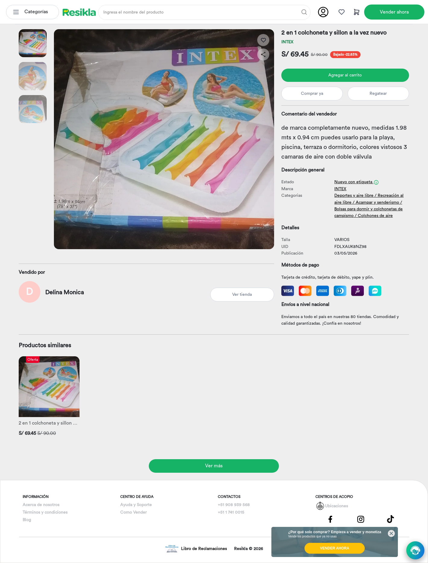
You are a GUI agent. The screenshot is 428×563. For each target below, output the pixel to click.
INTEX (287, 42)
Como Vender (133, 512)
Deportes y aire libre (353, 195)
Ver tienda (242, 294)
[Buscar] (304, 12)
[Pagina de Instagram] (360, 519)
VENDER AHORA (334, 548)
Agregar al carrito (345, 75)
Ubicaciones (336, 506)
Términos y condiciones (45, 512)
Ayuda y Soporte (136, 505)
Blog (27, 520)
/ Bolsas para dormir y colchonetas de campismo (368, 209)
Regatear (378, 93)
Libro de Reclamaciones (196, 548)
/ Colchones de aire (374, 216)
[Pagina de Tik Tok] (391, 519)
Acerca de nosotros (41, 505)
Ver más (214, 465)
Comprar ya (312, 93)
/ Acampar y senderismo (376, 202)
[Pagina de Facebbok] (330, 519)
